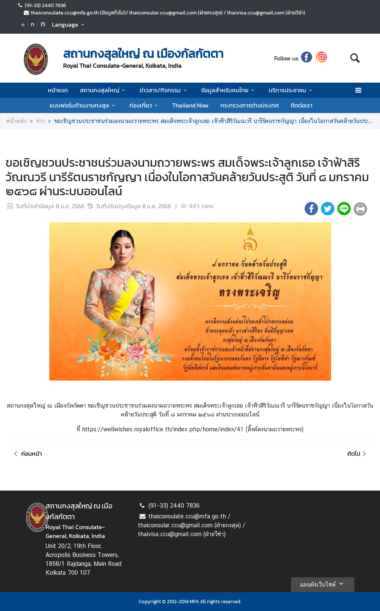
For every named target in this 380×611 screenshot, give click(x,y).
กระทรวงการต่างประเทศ (249, 105)
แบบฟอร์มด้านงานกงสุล (83, 105)
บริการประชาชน (291, 90)
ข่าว (40, 120)
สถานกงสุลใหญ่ (104, 90)
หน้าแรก (58, 90)
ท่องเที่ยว (145, 105)
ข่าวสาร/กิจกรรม (164, 90)
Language (69, 24)
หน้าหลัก (16, 120)
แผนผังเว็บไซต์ (322, 583)
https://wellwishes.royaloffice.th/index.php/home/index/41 (164, 429)
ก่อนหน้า (27, 453)
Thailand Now (190, 105)
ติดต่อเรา (301, 105)
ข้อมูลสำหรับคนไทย (229, 90)
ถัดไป (357, 453)
